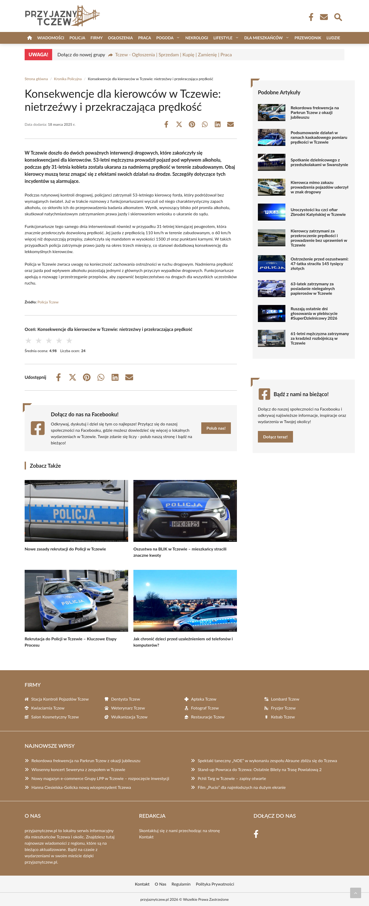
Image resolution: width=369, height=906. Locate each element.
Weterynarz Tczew (128, 707)
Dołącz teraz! (275, 436)
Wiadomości (50, 37)
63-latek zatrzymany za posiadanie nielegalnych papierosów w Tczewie (313, 288)
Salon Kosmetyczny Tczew (55, 716)
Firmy (96, 37)
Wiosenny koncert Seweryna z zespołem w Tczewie (78, 769)
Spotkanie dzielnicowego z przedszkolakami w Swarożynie (319, 162)
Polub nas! (216, 427)
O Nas (160, 883)
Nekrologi (196, 37)
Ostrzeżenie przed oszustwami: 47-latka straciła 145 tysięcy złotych (320, 263)
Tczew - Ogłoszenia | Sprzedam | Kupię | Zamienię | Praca (173, 54)
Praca (144, 37)
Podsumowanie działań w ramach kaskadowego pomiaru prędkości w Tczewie (319, 137)
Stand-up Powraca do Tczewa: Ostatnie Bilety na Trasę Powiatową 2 (260, 769)
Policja (77, 37)
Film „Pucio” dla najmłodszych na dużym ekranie (242, 787)
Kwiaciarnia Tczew (47, 707)
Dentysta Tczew (125, 698)
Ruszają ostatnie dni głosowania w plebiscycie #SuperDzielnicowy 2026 (314, 313)
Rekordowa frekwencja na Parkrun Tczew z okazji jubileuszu (315, 112)
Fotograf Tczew (205, 707)
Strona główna (36, 79)
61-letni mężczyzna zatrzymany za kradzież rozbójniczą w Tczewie (320, 338)
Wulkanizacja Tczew (129, 716)
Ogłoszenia (120, 37)
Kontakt (146, 836)
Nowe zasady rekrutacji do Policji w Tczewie (65, 548)
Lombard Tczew (285, 698)
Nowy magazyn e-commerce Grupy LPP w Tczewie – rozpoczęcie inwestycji (100, 778)
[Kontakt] (323, 17)
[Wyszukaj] (337, 16)
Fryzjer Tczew (283, 707)
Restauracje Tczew (208, 716)
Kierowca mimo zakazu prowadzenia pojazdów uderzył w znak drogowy (319, 187)
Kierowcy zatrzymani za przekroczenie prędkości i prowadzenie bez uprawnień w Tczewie (319, 237)
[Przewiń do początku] (355, 893)
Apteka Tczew (203, 698)
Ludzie (333, 37)
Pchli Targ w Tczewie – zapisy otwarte (232, 778)
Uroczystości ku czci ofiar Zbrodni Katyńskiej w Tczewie (318, 212)
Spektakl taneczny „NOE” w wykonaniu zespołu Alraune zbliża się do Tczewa (267, 760)
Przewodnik (308, 37)
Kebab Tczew (283, 716)
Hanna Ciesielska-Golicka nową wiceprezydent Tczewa (81, 787)
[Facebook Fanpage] (309, 17)
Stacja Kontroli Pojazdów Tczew (60, 698)
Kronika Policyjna (68, 79)
